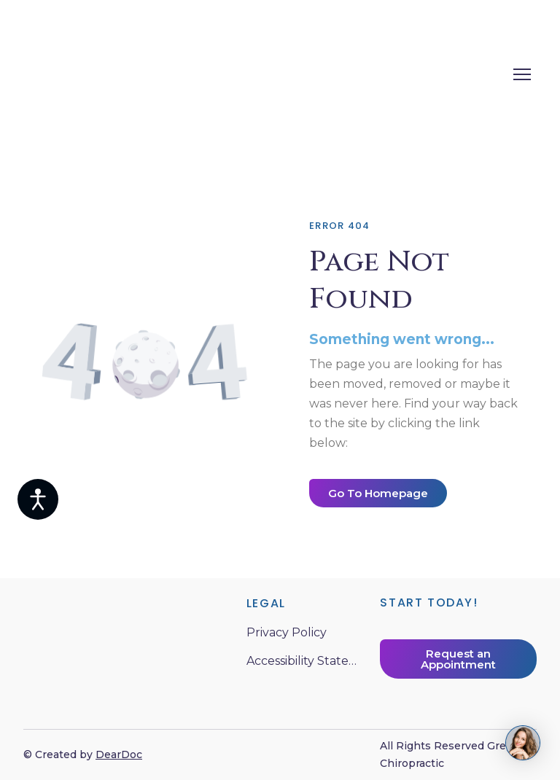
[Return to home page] (205, 74)
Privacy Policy (286, 632)
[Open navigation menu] (522, 74)
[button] (378, 493)
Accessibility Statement (306, 661)
